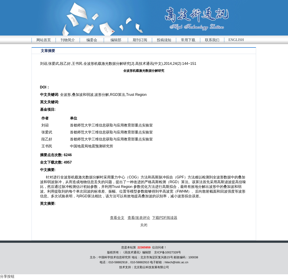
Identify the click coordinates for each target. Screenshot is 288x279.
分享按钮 (7, 276)
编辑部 (115, 40)
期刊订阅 (140, 40)
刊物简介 (68, 40)
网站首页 (43, 40)
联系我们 (212, 40)
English (236, 40)
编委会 (91, 40)
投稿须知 (164, 40)
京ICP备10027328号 (167, 252)
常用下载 (188, 40)
